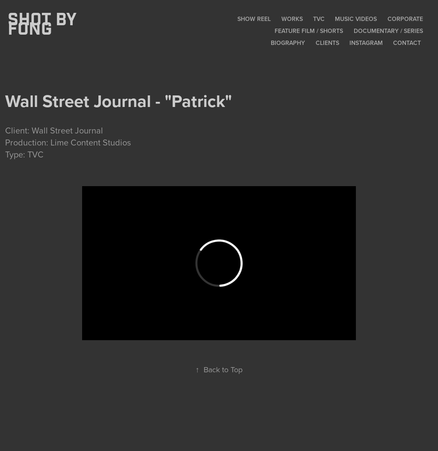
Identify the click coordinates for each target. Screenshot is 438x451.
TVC (319, 19)
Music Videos (356, 19)
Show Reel (254, 19)
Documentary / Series (388, 31)
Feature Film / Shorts (309, 31)
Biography (288, 43)
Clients (327, 43)
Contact (407, 43)
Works (292, 19)
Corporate (405, 19)
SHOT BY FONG (44, 25)
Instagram (366, 43)
